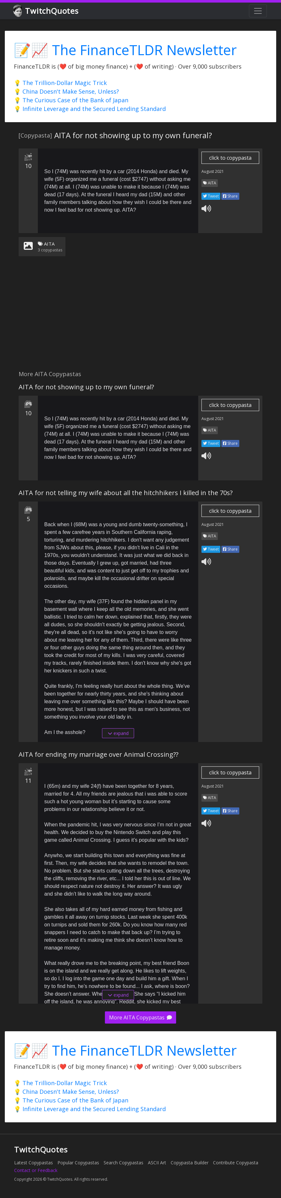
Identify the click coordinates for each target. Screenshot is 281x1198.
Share (230, 196)
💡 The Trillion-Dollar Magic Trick (60, 83)
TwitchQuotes (46, 11)
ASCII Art (157, 1163)
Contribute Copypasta (235, 1163)
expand (118, 733)
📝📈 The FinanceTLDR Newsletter (125, 49)
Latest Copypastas (33, 1163)
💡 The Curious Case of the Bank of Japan (71, 100)
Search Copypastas (123, 1163)
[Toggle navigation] (258, 10)
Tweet (211, 196)
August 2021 (212, 171)
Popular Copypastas (78, 1163)
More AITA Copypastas (140, 1017)
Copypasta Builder (190, 1163)
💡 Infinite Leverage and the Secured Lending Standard (90, 109)
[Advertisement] (140, 317)
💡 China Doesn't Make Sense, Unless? (66, 91)
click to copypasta (230, 157)
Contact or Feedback (35, 1170)
